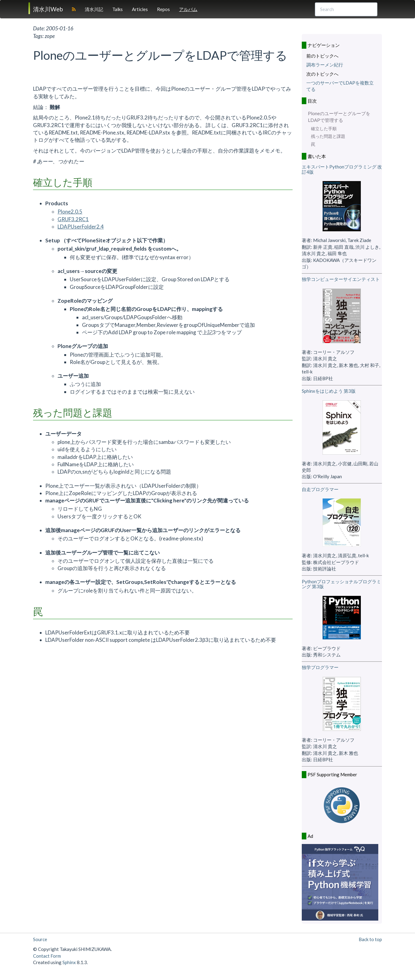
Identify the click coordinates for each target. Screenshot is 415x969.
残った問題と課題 (328, 136)
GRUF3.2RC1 (73, 219)
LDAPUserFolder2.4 (81, 226)
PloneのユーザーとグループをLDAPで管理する (339, 117)
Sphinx (69, 962)
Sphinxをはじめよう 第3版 (329, 391)
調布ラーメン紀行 (324, 64)
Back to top (370, 939)
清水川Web (48, 9)
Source (40, 939)
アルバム (188, 9)
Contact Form (47, 956)
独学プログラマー (320, 667)
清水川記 (94, 9)
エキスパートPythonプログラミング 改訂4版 (342, 169)
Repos (163, 9)
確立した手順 (324, 128)
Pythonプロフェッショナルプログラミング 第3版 (341, 584)
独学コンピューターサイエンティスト (341, 279)
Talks (117, 9)
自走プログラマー (320, 489)
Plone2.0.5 (70, 211)
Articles (140, 9)
